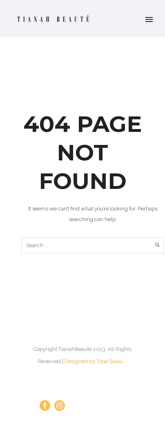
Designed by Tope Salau (94, 361)
